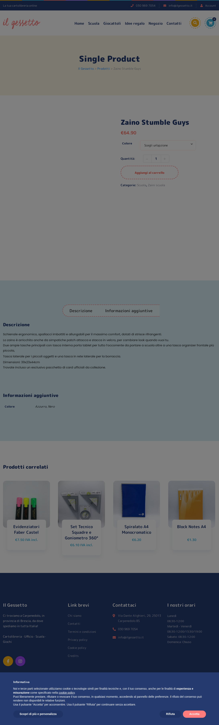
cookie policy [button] (67, 692)
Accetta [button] (194, 714)
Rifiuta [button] (170, 714)
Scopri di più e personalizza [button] (38, 714)
